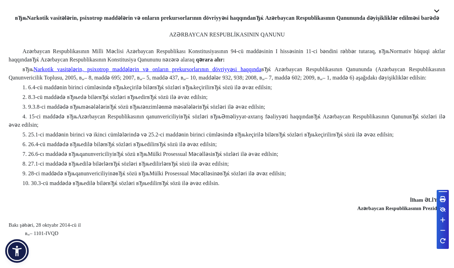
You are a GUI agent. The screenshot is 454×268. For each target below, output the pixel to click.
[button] (17, 251)
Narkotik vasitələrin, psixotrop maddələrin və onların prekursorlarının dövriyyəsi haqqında (147, 69)
